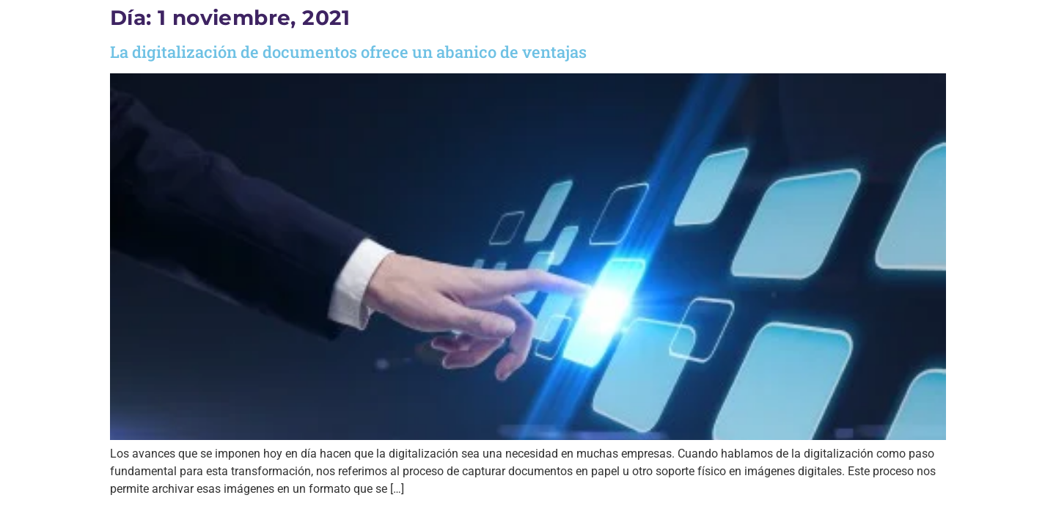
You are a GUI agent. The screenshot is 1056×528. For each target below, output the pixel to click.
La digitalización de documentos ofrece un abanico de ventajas (348, 51)
